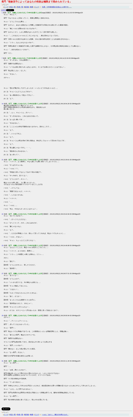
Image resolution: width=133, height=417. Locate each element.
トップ (6, 7)
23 (2, 245)
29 (2, 315)
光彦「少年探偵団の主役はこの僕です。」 (57, 7)
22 (2, 214)
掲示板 (26, 7)
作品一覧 (12, 7)
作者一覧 (20, 7)
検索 (31, 7)
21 (2, 160)
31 (2, 361)
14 (2, 103)
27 (2, 273)
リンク (36, 7)
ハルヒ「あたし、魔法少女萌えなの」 (55, 414)
